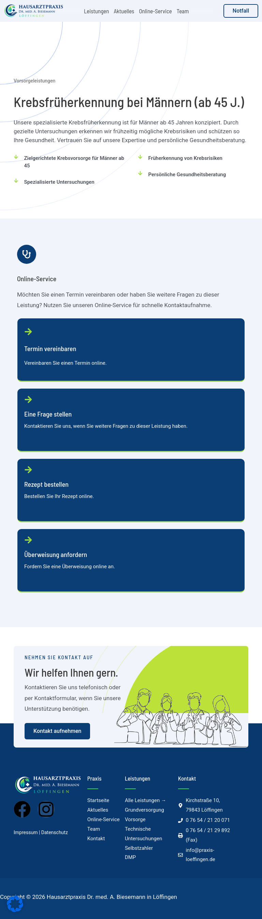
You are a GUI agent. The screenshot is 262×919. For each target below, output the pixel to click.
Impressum (26, 832)
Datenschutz (54, 832)
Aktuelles (124, 10)
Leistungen (96, 10)
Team (183, 10)
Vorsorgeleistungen (34, 81)
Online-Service (155, 10)
